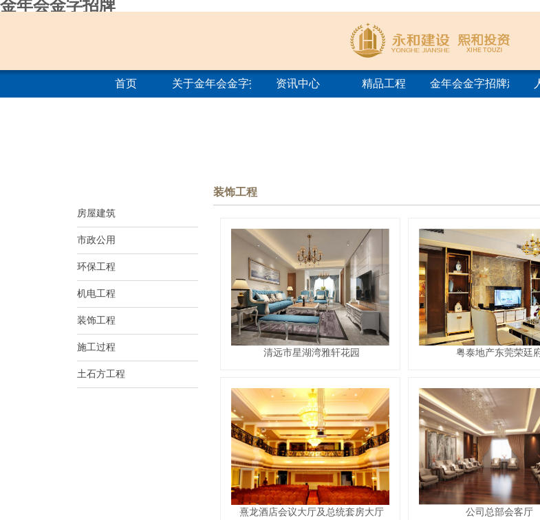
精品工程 (384, 83)
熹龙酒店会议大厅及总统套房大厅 (311, 511)
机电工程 (96, 294)
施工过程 (96, 347)
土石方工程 (101, 374)
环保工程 (96, 267)
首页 (126, 83)
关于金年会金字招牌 (211, 83)
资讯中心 (298, 83)
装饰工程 (96, 320)
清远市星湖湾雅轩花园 (311, 352)
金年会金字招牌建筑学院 (469, 83)
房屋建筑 (96, 213)
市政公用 (96, 240)
